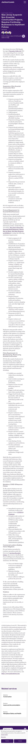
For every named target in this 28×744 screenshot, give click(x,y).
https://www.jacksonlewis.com (10, 673)
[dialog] (14, 737)
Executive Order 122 (15, 51)
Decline (7, 741)
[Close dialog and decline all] (27, 731)
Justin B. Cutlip (5, 37)
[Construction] (14, 696)
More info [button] (3, 737)
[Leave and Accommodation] (14, 705)
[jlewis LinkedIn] (25, 729)
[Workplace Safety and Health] (14, 713)
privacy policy (4, 734)
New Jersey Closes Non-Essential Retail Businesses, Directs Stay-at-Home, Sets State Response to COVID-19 (13, 230)
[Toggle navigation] (25, 2)
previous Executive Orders (12, 554)
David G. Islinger (5, 36)
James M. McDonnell (15, 36)
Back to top (7, 729)
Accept (20, 741)
